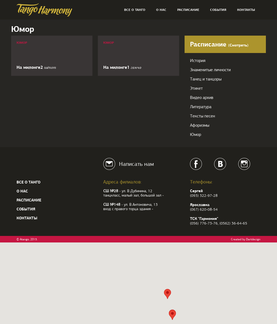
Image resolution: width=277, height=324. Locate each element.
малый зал (130, 195)
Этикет (196, 88)
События (218, 10)
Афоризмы (199, 125)
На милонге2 (36, 67)
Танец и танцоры (205, 79)
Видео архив (201, 97)
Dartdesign (253, 239)
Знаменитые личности (210, 70)
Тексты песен (202, 116)
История (197, 60)
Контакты (246, 10)
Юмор (22, 42)
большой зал (151, 195)
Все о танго (134, 10)
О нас (161, 10)
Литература (200, 107)
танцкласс (111, 195)
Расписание (188, 10)
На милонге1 (122, 67)
